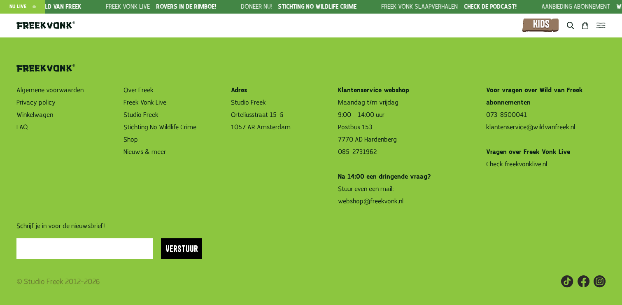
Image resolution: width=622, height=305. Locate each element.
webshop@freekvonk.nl (370, 201)
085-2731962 (357, 152)
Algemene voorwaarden (50, 90)
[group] (179, 7)
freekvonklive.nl (527, 164)
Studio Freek (140, 115)
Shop (130, 139)
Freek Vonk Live (144, 102)
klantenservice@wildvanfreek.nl (530, 127)
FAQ (22, 127)
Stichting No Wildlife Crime (159, 127)
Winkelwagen (34, 115)
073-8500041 (506, 115)
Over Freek (138, 90)
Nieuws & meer (144, 152)
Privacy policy (36, 102)
